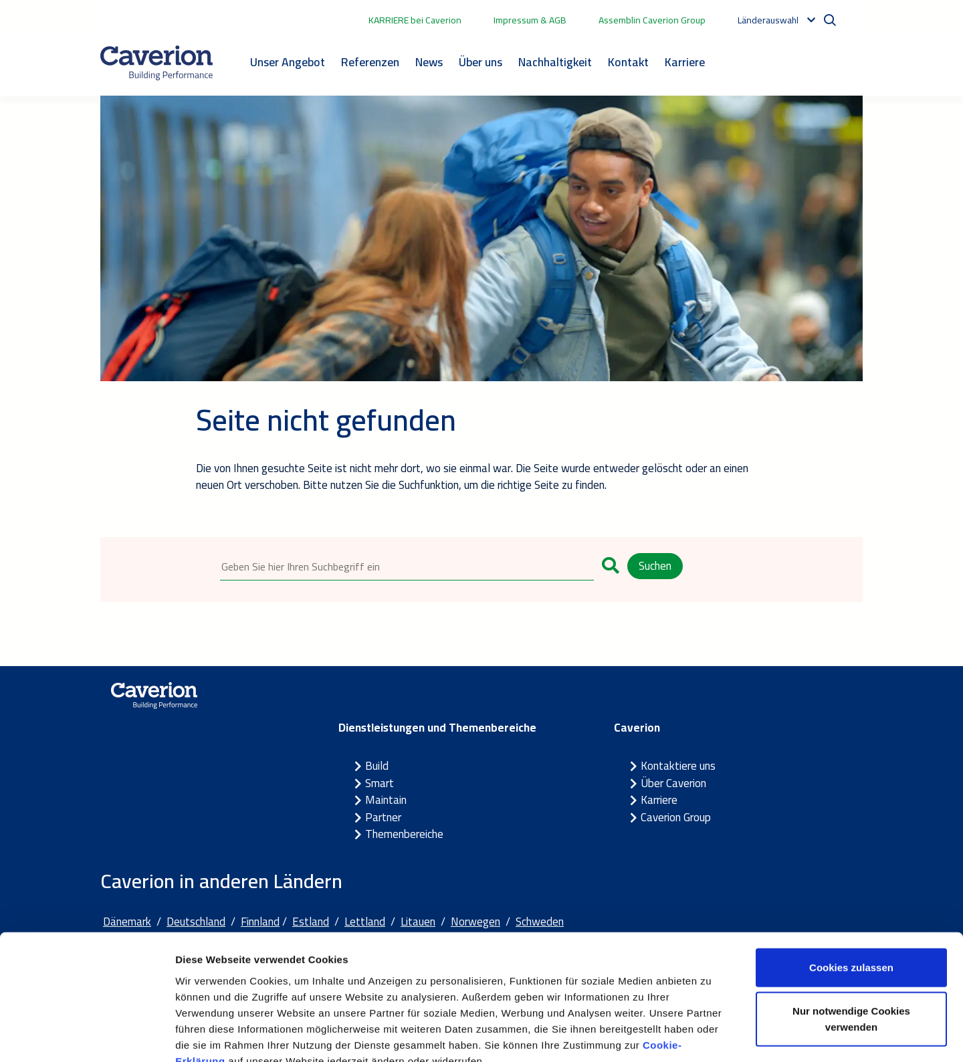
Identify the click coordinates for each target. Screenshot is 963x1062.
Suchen (655, 565)
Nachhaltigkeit (555, 62)
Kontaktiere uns (678, 766)
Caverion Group (676, 817)
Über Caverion (673, 783)
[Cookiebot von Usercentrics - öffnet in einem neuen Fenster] (86, 1036)
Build (377, 766)
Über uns (480, 62)
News (429, 62)
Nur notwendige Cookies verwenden (851, 940)
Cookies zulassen (851, 887)
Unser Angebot (287, 62)
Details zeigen (711, 1035)
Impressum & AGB (530, 20)
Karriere (685, 62)
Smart (379, 783)
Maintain (386, 800)
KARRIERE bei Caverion (414, 20)
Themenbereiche (404, 834)
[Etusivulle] (156, 62)
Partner (383, 817)
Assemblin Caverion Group (652, 20)
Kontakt (628, 62)
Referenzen (370, 62)
